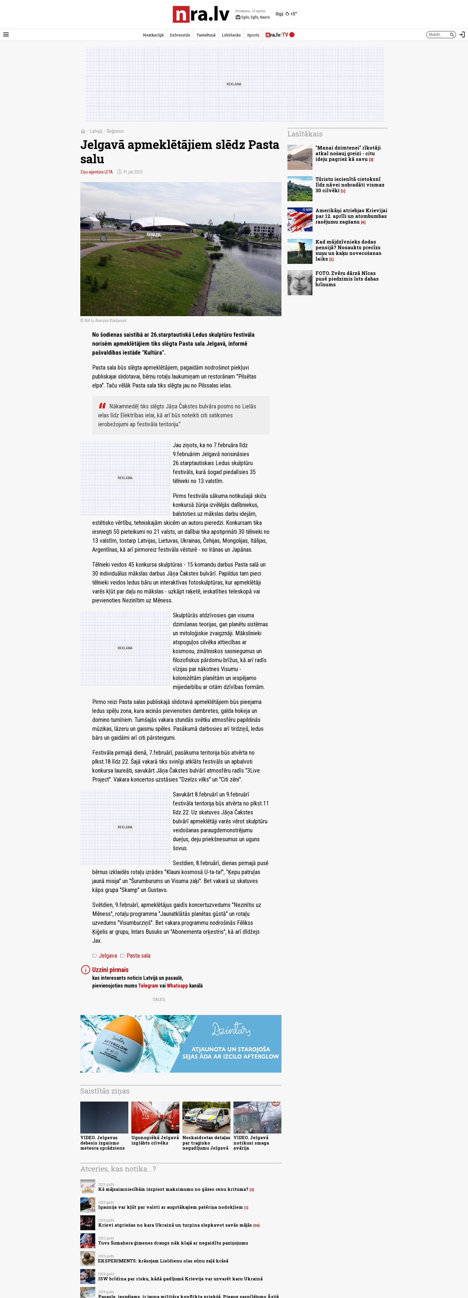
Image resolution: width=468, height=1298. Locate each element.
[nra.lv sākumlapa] (201, 14)
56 (256, 1225)
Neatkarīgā (153, 35)
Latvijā (96, 131)
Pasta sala (135, 955)
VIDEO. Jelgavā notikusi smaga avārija (251, 1143)
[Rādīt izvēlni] (6, 35)
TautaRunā (205, 35)
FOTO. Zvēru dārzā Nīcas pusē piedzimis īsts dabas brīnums (347, 278)
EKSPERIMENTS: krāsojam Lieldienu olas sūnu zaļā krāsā (163, 1261)
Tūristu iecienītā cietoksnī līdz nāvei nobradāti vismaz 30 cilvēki (349, 184)
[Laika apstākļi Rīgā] (286, 14)
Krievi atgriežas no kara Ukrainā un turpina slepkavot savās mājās (175, 1225)
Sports (253, 35)
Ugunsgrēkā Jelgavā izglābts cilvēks (155, 1140)
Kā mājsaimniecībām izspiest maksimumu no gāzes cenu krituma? (173, 1189)
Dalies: (159, 999)
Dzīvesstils (180, 35)
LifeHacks (231, 35)
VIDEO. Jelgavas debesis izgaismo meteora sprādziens (102, 1143)
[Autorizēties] (462, 35)
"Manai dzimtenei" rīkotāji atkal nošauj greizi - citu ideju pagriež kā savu (348, 153)
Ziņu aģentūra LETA (96, 172)
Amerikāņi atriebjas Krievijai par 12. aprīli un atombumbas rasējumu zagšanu (351, 216)
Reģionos (115, 131)
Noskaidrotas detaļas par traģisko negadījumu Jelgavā (206, 1143)
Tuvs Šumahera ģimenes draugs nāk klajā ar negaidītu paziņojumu (173, 1243)
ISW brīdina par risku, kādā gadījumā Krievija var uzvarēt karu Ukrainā (180, 1279)
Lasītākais (305, 134)
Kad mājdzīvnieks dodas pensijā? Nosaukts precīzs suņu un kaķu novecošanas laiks (348, 250)
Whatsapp (177, 986)
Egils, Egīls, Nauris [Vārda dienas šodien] (252, 17)
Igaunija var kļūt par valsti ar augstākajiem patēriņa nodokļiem (170, 1207)
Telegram (148, 986)
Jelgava (104, 955)
